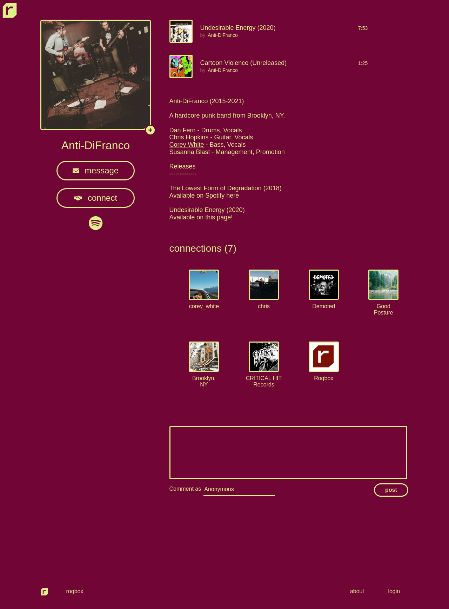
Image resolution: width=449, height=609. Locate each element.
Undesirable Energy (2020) (238, 27)
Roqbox (323, 378)
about (358, 591)
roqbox (74, 591)
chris (264, 306)
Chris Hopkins (189, 137)
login (394, 591)
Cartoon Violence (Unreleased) (243, 62)
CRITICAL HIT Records (264, 381)
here (232, 195)
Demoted (323, 306)
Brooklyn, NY (204, 381)
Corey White (186, 144)
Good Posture (383, 309)
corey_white (204, 306)
